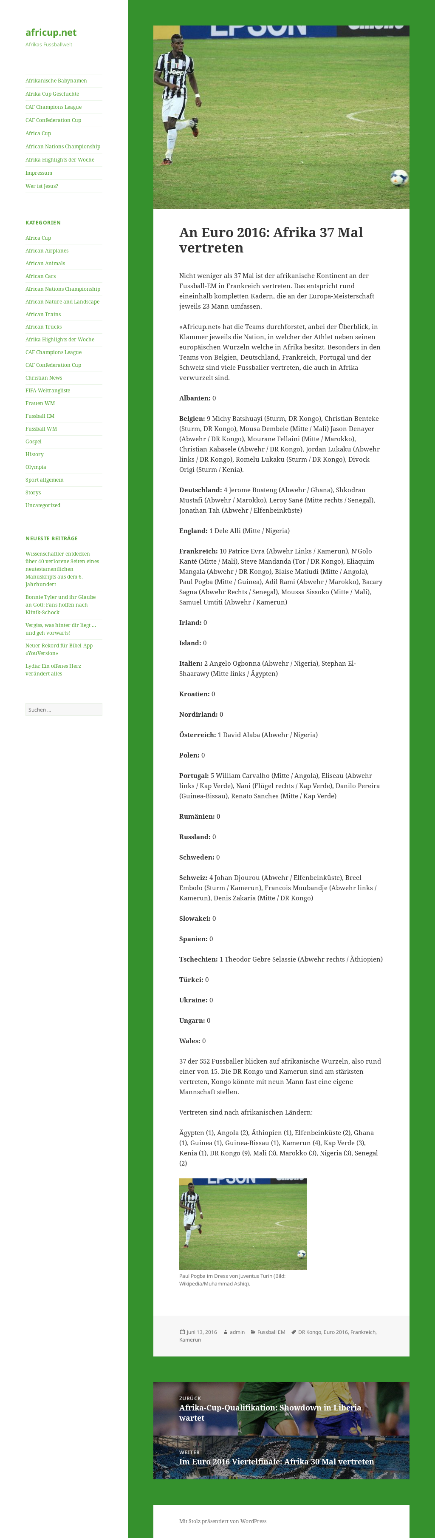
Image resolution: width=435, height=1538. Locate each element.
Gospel (33, 441)
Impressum (38, 172)
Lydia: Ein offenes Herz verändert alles (53, 669)
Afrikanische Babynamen (56, 80)
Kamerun (190, 1339)
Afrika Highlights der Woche (59, 159)
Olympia (35, 467)
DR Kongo (309, 1332)
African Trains (43, 314)
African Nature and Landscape (62, 301)
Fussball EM (39, 416)
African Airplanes (46, 250)
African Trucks (43, 326)
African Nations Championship (62, 146)
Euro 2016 (336, 1332)
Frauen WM (40, 403)
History (34, 454)
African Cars (40, 276)
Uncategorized (42, 505)
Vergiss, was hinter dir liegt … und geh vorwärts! (60, 628)
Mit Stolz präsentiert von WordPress (222, 1521)
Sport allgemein (44, 479)
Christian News (43, 377)
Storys (33, 492)
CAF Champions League (53, 107)
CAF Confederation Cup (53, 120)
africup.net (51, 32)
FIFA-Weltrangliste (47, 390)
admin (237, 1332)
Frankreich (363, 1332)
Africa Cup (38, 133)
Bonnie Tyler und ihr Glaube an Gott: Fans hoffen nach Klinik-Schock (60, 604)
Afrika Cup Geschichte (52, 93)
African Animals (45, 263)
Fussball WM (41, 428)
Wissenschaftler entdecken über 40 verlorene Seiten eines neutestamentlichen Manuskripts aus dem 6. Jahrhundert (62, 569)
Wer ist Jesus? (41, 186)
